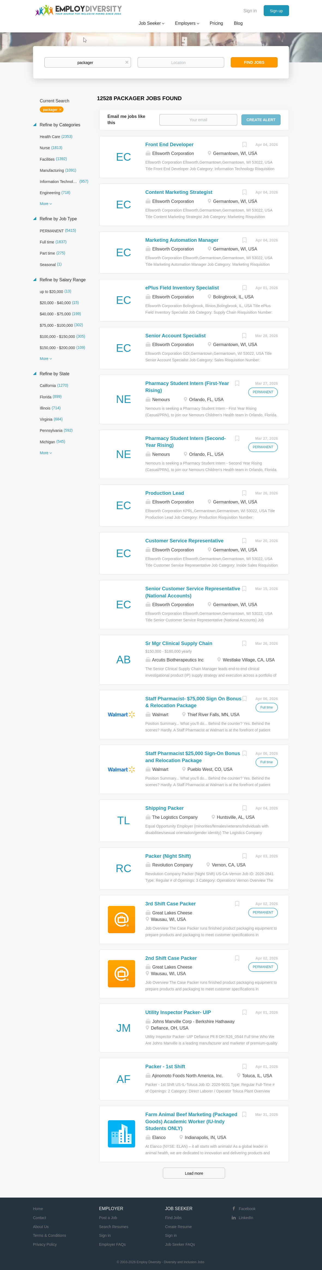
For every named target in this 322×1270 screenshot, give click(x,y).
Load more (194, 1173)
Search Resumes (113, 1227)
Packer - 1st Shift (165, 1066)
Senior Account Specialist (175, 335)
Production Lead (164, 493)
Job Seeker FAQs (180, 1244)
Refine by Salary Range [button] (62, 279)
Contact (39, 1218)
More (44, 204)
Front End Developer (169, 144)
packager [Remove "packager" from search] (50, 110)
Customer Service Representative (184, 541)
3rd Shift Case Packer (170, 903)
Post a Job (108, 1218)
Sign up (276, 11)
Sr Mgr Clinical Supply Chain (178, 643)
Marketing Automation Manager (181, 240)
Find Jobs (254, 62)
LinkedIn (246, 1218)
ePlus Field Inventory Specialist (182, 288)
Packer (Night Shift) (168, 856)
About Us (41, 1227)
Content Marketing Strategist (178, 192)
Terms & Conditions (49, 1235)
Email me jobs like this (126, 119)
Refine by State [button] (53, 373)
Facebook (247, 1209)
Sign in (250, 10)
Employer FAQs (112, 1244)
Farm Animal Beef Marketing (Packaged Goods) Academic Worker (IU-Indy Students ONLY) (191, 1121)
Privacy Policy (45, 1244)
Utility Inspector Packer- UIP (178, 1012)
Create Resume (178, 1227)
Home (38, 1209)
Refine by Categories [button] (59, 125)
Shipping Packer (164, 808)
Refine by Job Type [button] (57, 218)
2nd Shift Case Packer (171, 958)
